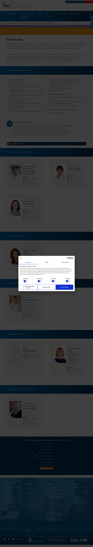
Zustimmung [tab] (28, 262)
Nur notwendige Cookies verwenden (28, 287)
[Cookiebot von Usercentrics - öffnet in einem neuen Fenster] (67, 258)
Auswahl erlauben (46, 287)
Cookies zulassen (64, 287)
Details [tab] (46, 262)
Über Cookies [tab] (65, 262)
